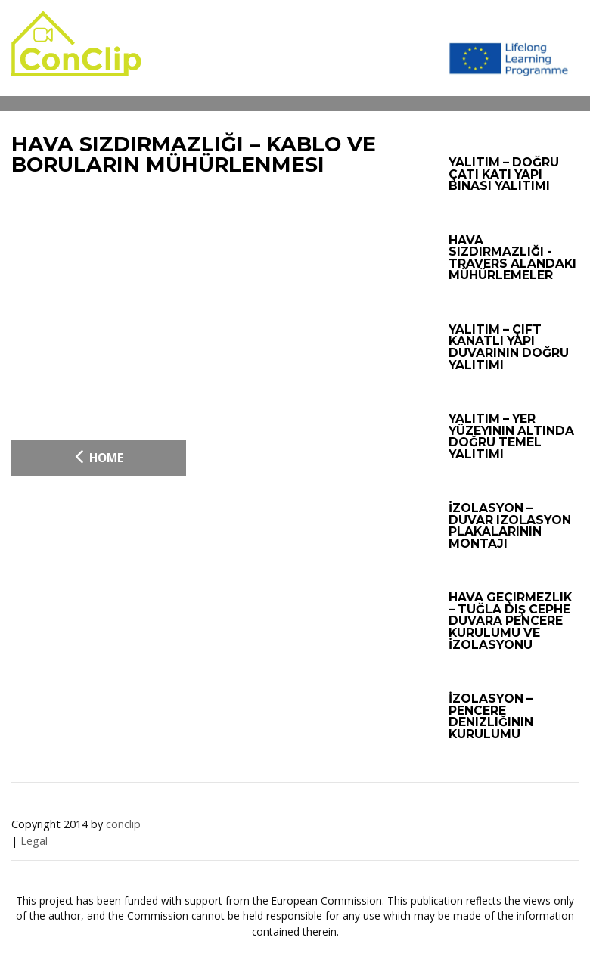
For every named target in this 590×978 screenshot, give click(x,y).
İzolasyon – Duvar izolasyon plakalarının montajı (510, 526)
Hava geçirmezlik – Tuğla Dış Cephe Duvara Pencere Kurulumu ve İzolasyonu (510, 620)
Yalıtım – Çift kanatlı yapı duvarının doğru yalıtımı (509, 347)
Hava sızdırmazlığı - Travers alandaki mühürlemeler (512, 258)
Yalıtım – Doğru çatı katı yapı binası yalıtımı (504, 174)
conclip (123, 824)
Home (99, 456)
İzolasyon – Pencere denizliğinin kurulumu (491, 716)
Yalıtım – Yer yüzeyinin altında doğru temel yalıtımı (511, 436)
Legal (34, 841)
